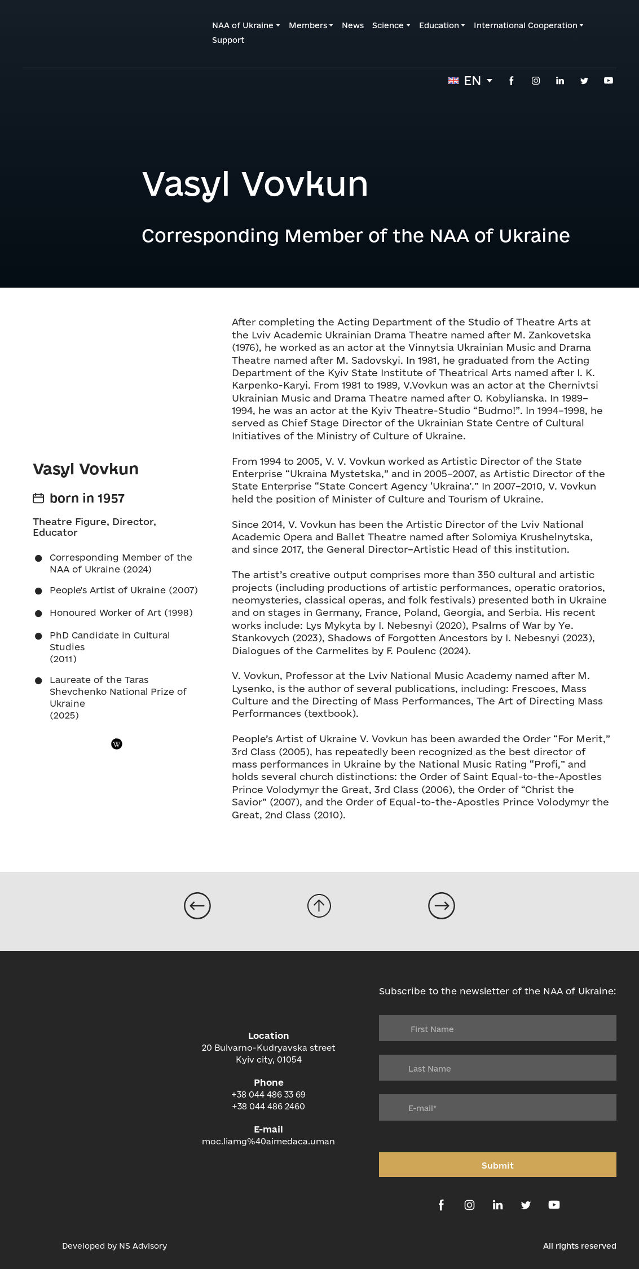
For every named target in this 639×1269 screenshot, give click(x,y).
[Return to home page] (76, 33)
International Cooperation (526, 25)
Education (439, 25)
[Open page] (197, 906)
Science (388, 25)
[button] (511, 81)
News (353, 25)
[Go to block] (319, 906)
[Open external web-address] (37, 1246)
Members (308, 25)
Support (228, 40)
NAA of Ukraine (243, 25)
